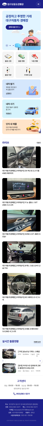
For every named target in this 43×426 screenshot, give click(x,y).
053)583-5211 (23, 394)
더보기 (39, 143)
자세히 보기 (37, 342)
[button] (7, 45)
